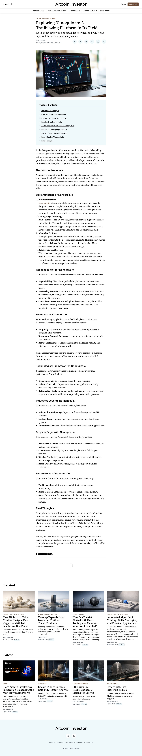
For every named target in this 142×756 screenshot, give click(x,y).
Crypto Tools (75, 11)
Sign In (123, 4)
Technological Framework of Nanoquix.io (57, 126)
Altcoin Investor (71, 4)
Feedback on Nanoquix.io (51, 122)
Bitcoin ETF (42, 684)
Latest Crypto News (80, 684)
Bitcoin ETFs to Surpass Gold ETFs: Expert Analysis (53, 688)
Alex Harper (43, 637)
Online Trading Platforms (46, 18)
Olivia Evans (41, 40)
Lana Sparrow (43, 699)
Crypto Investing (90, 11)
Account (52, 742)
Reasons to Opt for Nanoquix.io (53, 118)
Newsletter (105, 11)
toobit (5, 684)
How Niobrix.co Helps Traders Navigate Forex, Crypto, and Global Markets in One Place (16, 621)
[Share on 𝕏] (74, 41)
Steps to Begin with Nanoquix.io (54, 133)
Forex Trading (78, 614)
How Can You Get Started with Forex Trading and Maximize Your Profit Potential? (85, 621)
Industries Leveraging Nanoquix (54, 129)
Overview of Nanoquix (50, 111)
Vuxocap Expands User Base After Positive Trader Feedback (51, 620)
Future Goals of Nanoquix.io (52, 137)
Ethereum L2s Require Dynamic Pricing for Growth (83, 689)
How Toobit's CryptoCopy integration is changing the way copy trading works (18, 689)
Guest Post (78, 742)
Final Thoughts (47, 141)
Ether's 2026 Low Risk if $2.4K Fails (117, 688)
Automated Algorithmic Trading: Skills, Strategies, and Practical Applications (122, 620)
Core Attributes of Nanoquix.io (53, 114)
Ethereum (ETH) (113, 684)
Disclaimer (69, 742)
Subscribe (133, 4)
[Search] (11, 4)
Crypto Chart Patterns (57, 11)
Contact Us (88, 742)
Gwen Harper (78, 642)
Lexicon (60, 742)
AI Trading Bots (38, 11)
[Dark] (6, 4)
